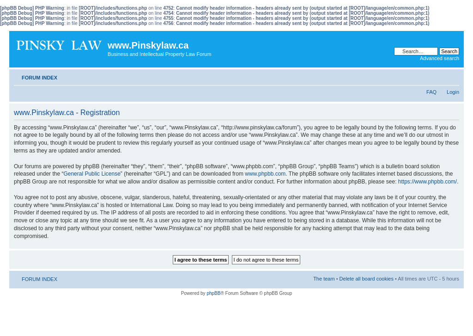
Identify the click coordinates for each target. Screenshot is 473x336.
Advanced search (439, 58)
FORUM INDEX (39, 77)
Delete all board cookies (367, 278)
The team (323, 278)
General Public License (91, 174)
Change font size (452, 76)
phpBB (213, 293)
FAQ (431, 92)
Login (453, 92)
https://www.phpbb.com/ (427, 181)
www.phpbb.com (265, 174)
